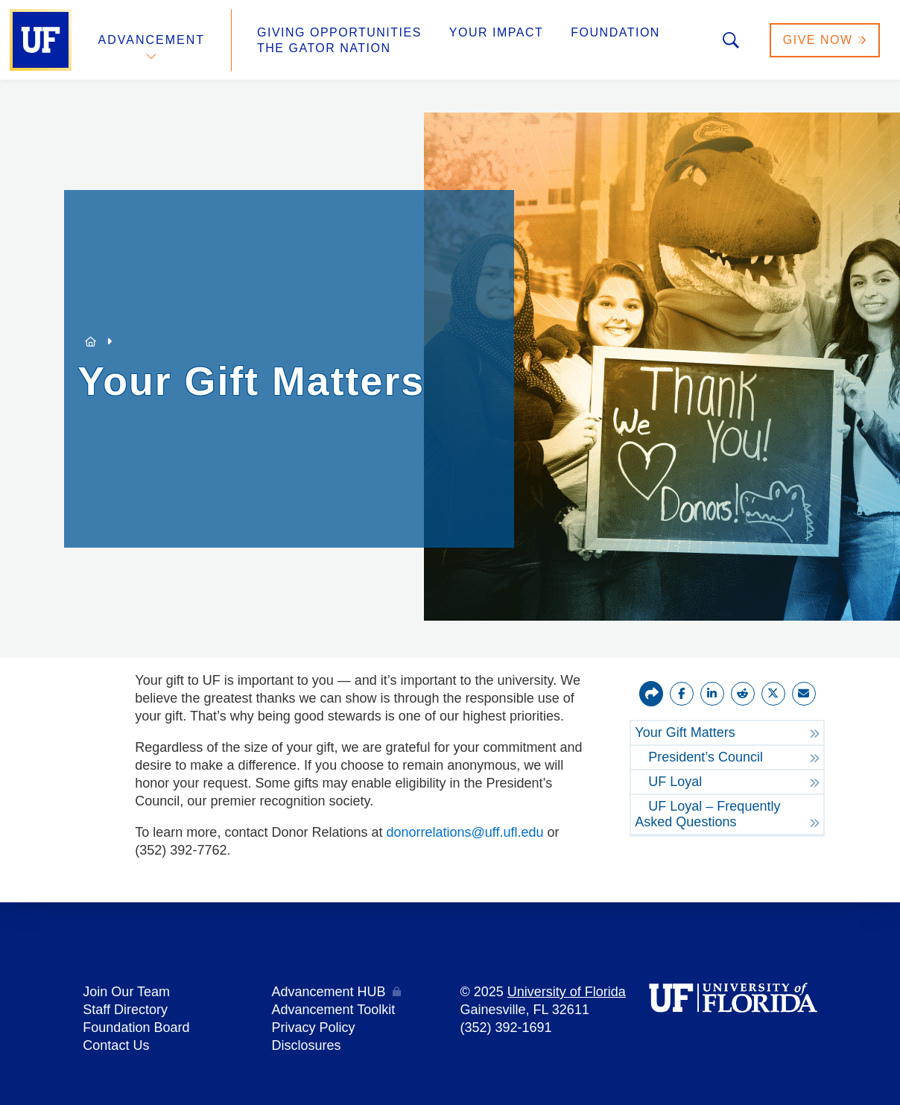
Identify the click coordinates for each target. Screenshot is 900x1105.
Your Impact (496, 32)
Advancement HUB (328, 991)
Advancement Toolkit (333, 1009)
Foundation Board (136, 1027)
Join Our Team (126, 991)
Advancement (152, 40)
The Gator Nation (324, 48)
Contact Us (116, 1045)
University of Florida (566, 991)
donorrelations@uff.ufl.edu (465, 832)
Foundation (615, 32)
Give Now (824, 40)
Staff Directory (125, 1009)
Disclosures (305, 1045)
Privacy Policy (313, 1027)
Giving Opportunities (339, 32)
